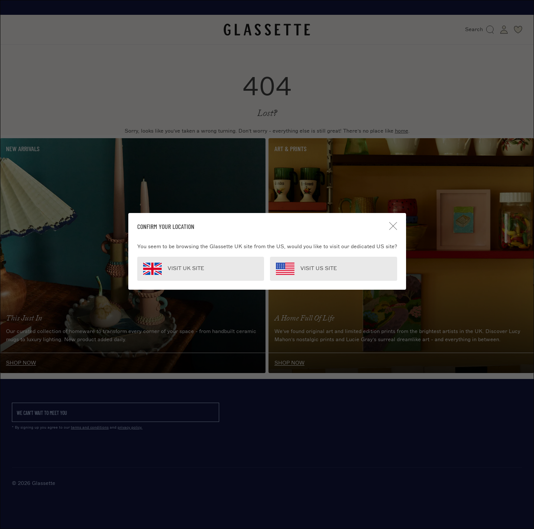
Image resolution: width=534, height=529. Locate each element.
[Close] (393, 226)
